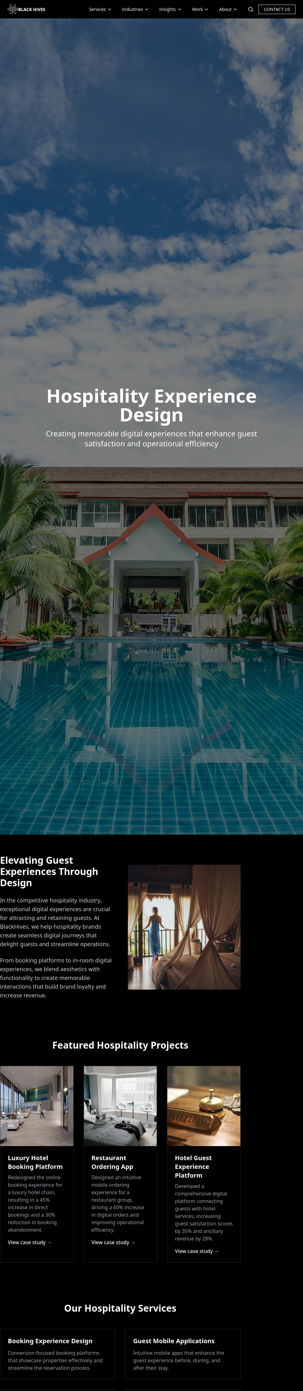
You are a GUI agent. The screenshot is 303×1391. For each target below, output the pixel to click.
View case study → (30, 1242)
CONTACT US (277, 9)
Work (200, 9)
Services (100, 9)
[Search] (250, 9)
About (228, 9)
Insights (170, 9)
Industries (135, 9)
